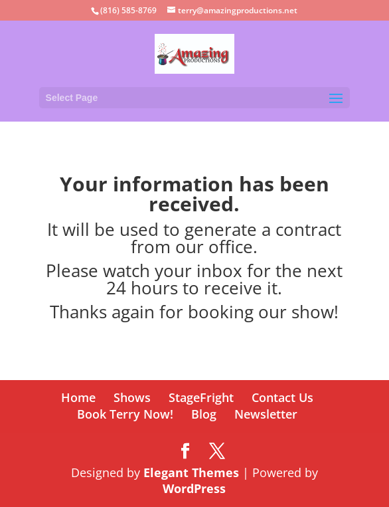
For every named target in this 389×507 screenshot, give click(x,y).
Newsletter (265, 414)
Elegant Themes (191, 472)
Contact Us (282, 397)
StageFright (201, 397)
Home (78, 397)
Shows (132, 397)
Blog (203, 414)
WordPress (194, 488)
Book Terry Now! (125, 414)
